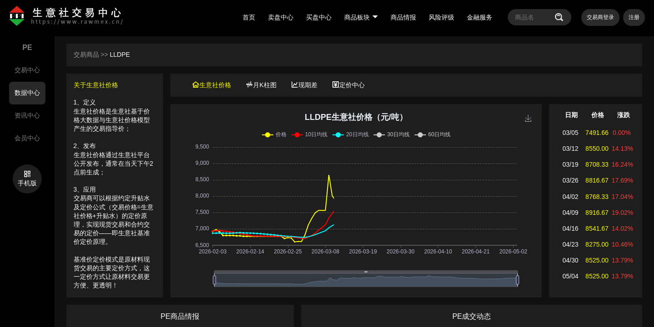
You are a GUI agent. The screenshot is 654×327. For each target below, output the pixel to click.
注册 (634, 17)
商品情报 (403, 17)
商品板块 (361, 17)
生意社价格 (211, 85)
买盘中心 (319, 17)
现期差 (304, 85)
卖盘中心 (280, 17)
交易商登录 (600, 17)
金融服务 (479, 17)
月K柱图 (261, 85)
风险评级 (441, 17)
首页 (249, 17)
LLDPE (120, 54)
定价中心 (348, 85)
